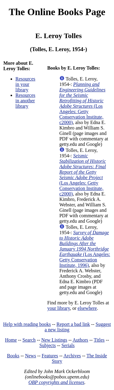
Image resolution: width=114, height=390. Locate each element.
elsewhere (87, 308)
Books (13, 355)
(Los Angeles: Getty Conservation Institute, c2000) (82, 103)
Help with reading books (27, 324)
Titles (99, 339)
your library (58, 308)
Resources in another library (25, 101)
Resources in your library (25, 84)
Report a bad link (73, 324)
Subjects (47, 345)
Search (29, 339)
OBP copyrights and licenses (56, 382)
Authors (80, 339)
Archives (72, 355)
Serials (68, 345)
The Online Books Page (57, 11)
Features (50, 355)
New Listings (54, 339)
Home (11, 339)
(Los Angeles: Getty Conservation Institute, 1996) (84, 249)
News (30, 355)
